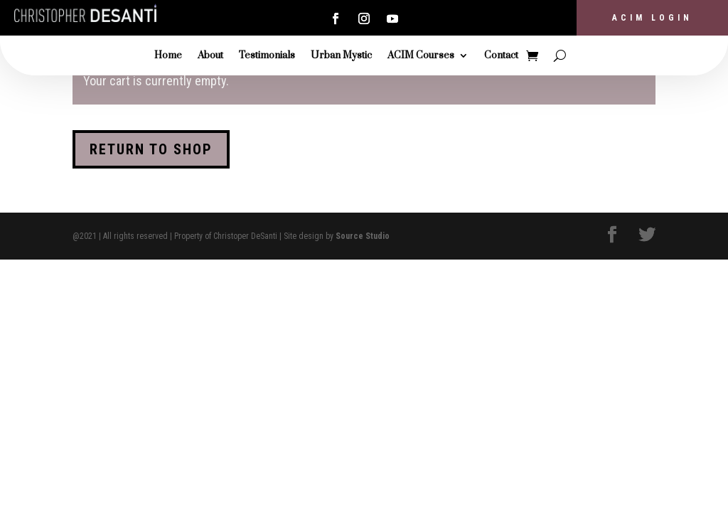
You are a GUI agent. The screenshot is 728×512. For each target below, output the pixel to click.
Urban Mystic (341, 56)
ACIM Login (652, 18)
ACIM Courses (420, 56)
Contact (501, 56)
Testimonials (267, 56)
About (210, 56)
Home (168, 56)
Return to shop (151, 149)
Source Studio (363, 236)
